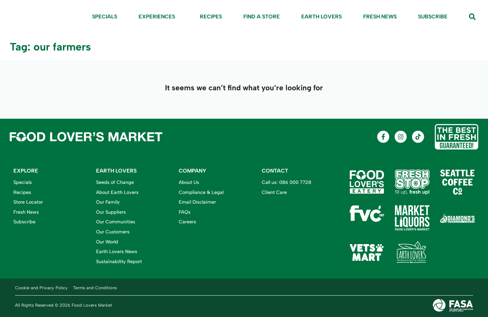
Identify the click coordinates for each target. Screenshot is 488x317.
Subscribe (433, 16)
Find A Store (261, 16)
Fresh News (380, 16)
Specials (104, 16)
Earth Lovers (321, 16)
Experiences (158, 16)
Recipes (211, 16)
